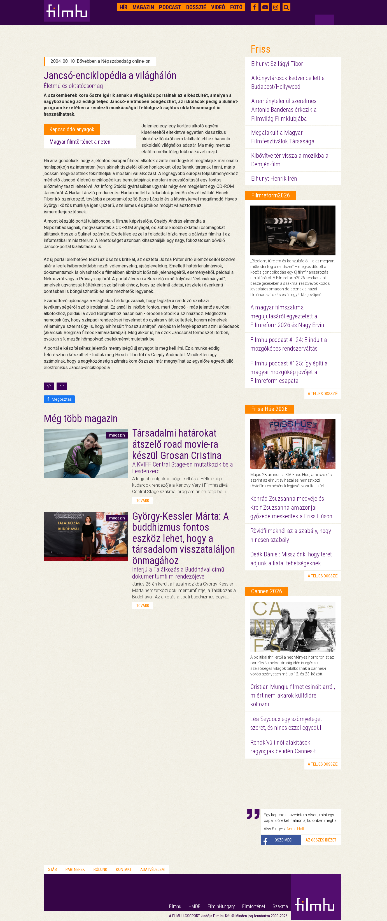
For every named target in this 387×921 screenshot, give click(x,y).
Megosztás (59, 399)
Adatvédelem (152, 869)
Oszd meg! (283, 840)
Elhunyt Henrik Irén (274, 178)
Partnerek (75, 869)
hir (61, 386)
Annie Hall (295, 829)
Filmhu (175, 906)
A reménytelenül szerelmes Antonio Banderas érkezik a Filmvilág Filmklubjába (284, 109)
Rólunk (100, 869)
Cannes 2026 (266, 591)
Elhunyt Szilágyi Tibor (277, 63)
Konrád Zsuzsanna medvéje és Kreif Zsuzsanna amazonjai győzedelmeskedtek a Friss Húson (291, 507)
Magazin (143, 7)
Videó (218, 7)
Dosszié (196, 7)
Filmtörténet (253, 906)
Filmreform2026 (270, 195)
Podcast (170, 7)
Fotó (236, 7)
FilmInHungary (221, 906)
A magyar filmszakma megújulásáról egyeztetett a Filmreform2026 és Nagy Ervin (287, 316)
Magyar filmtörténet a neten (79, 141)
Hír (123, 7)
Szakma (280, 906)
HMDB (194, 906)
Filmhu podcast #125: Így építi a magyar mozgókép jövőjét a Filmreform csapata (289, 372)
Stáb (52, 869)
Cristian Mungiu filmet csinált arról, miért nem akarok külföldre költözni (292, 695)
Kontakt (124, 869)
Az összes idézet (321, 840)
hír (48, 386)
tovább (142, 500)
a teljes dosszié (323, 393)
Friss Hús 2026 (269, 408)
